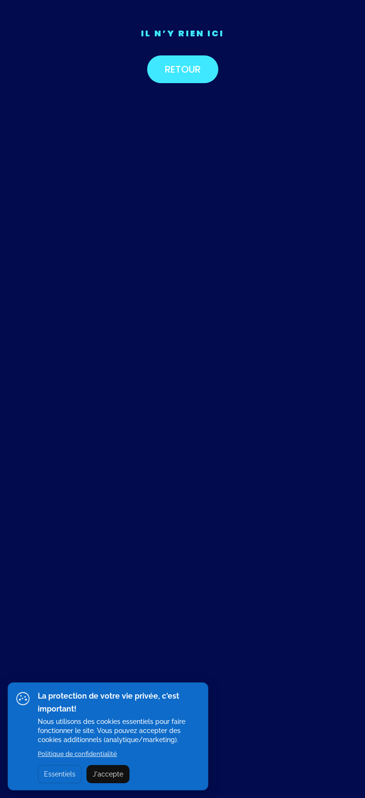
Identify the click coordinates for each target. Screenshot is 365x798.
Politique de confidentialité (77, 753)
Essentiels (59, 774)
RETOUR (183, 69)
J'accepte (108, 774)
